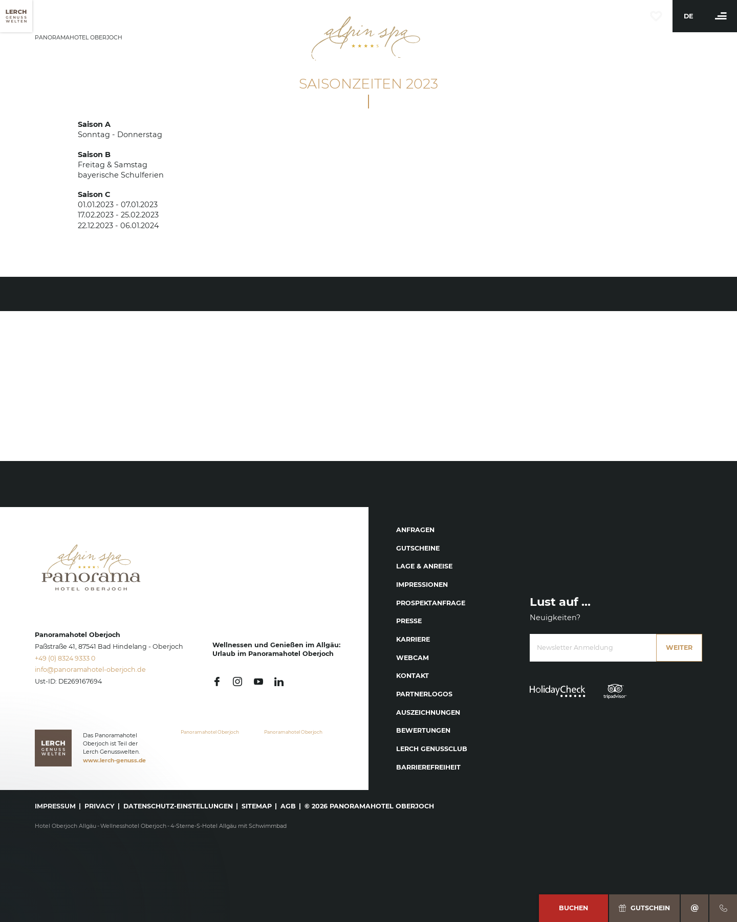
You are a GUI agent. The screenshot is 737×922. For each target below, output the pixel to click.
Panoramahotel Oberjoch (210, 732)
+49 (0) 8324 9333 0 (65, 658)
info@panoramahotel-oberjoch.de (90, 669)
